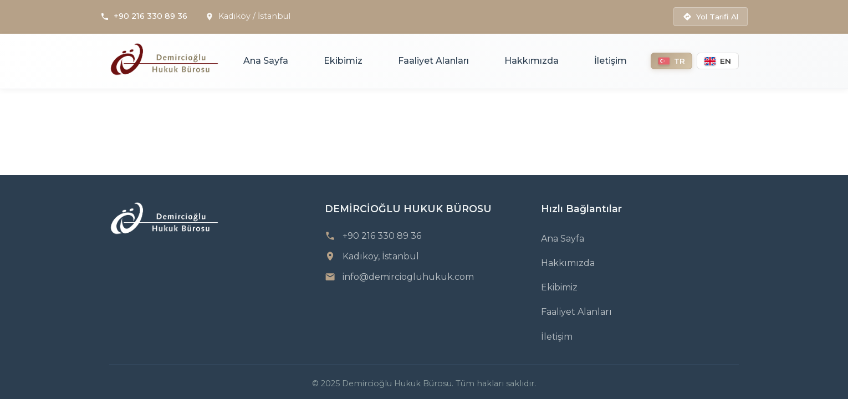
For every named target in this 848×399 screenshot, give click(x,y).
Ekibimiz (343, 60)
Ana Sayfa (265, 60)
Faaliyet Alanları (433, 60)
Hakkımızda (531, 60)
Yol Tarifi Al (710, 16)
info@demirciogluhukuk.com (408, 277)
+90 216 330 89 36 (150, 16)
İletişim (610, 60)
